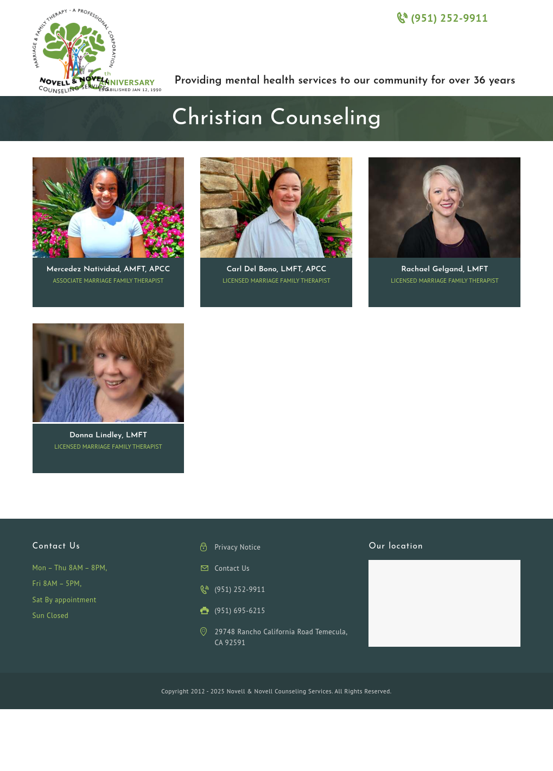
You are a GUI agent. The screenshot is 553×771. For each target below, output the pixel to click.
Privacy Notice (237, 547)
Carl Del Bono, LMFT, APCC (276, 269)
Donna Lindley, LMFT (108, 435)
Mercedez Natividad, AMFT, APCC (108, 269)
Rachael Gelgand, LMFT (444, 269)
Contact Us (232, 568)
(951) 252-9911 (442, 17)
